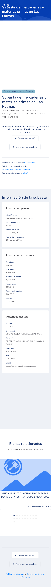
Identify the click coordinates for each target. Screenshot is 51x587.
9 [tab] (36, 515)
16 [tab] (30, 518)
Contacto (25, 577)
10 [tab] (14, 518)
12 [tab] (19, 518)
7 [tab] (30, 515)
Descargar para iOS (25, 138)
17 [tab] (33, 518)
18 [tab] (36, 518)
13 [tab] (22, 518)
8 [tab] (33, 515)
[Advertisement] (25, 47)
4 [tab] (22, 515)
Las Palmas (29, 162)
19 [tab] (14, 521)
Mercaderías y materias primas (16, 169)
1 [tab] (14, 515)
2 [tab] (17, 515)
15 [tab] (27, 518)
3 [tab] (19, 515)
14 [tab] (25, 518)
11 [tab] (17, 518)
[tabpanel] (25, 484)
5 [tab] (25, 515)
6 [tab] (27, 515)
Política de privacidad (15, 574)
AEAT (25, 173)
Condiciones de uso (35, 574)
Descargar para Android (25, 147)
